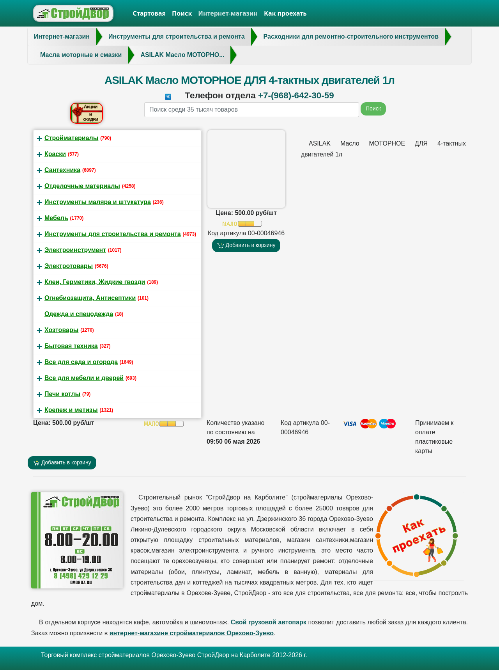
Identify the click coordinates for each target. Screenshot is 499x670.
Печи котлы (62, 394)
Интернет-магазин (228, 13)
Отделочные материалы (82, 186)
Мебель (56, 218)
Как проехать (285, 13)
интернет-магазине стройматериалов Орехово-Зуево (192, 633)
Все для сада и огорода (81, 362)
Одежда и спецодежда (78, 314)
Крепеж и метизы (71, 410)
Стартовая (149, 13)
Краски (55, 154)
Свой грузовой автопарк (269, 622)
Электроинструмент (75, 250)
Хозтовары (61, 330)
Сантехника (62, 170)
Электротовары (68, 266)
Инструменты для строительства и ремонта (112, 234)
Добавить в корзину (246, 245)
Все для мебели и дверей (84, 378)
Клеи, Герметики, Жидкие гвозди (94, 282)
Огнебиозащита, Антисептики (90, 298)
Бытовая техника (71, 346)
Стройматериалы (71, 138)
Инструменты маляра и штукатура (97, 202)
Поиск (182, 13)
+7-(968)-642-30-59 (296, 95)
